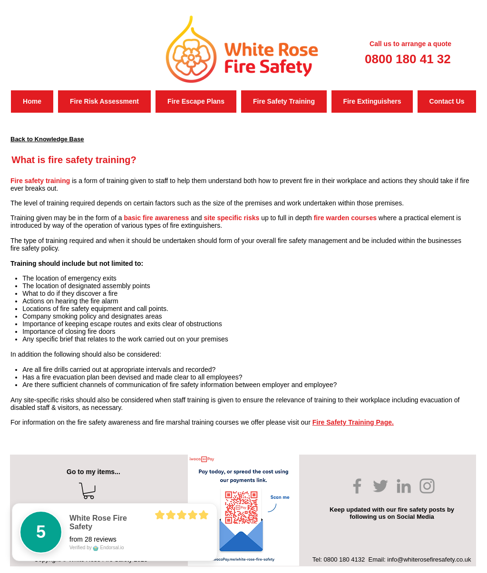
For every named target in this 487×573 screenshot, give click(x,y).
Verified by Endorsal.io (96, 547)
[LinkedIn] (404, 486)
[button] (88, 491)
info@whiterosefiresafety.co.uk (429, 559)
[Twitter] (380, 486)
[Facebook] (357, 486)
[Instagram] (427, 486)
